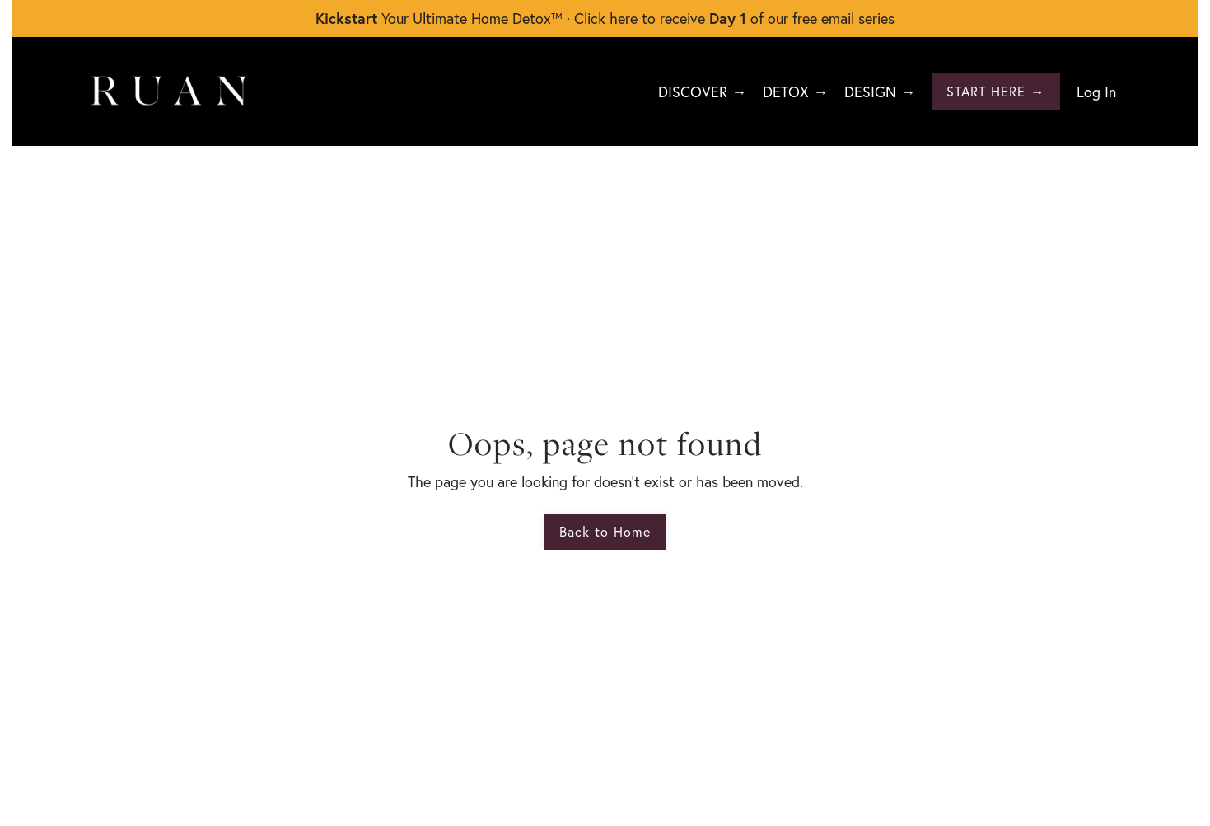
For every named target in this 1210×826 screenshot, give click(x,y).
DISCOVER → (702, 91)
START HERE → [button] (995, 91)
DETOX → (795, 91)
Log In (1096, 91)
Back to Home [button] (605, 531)
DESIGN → (879, 91)
